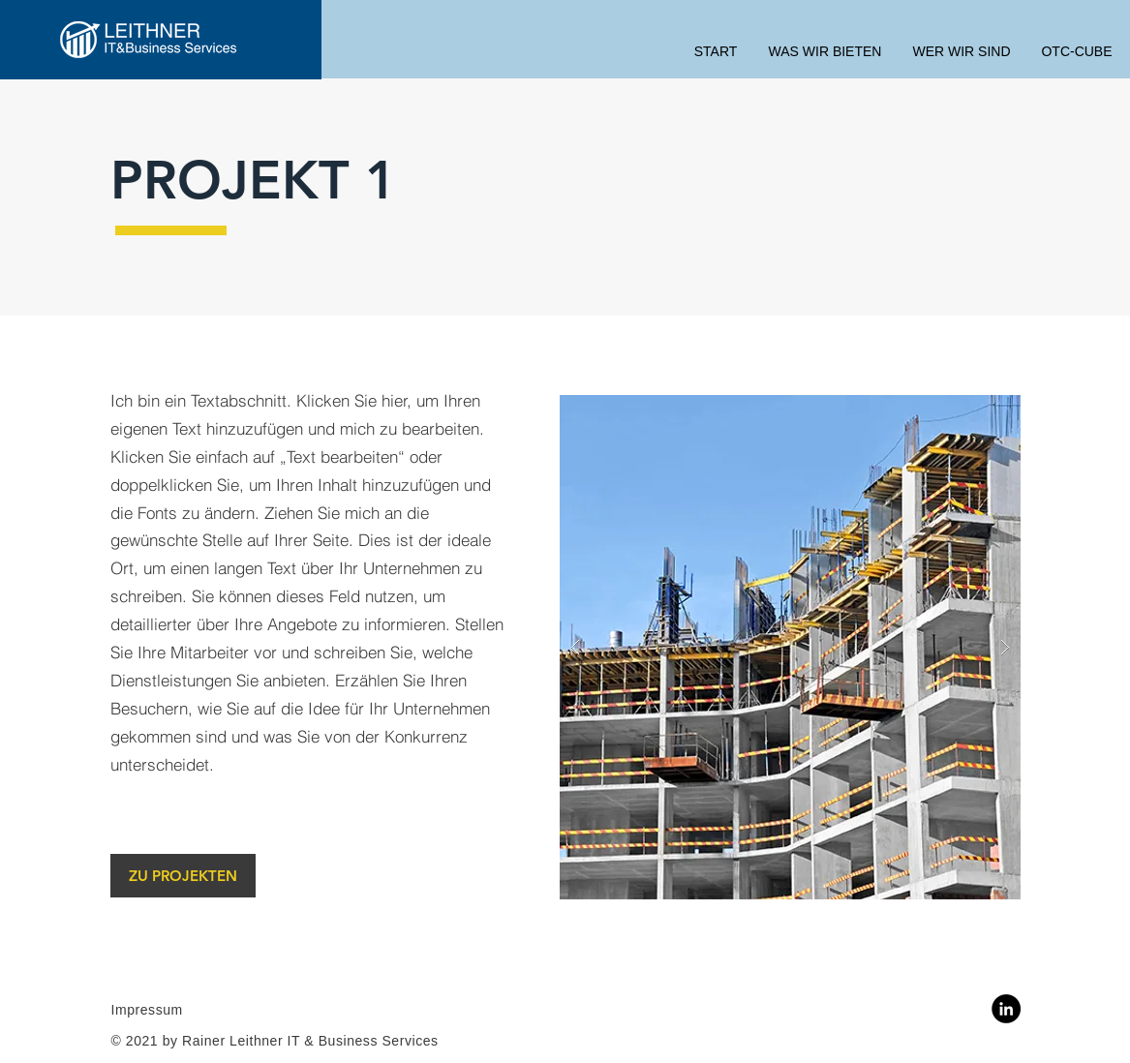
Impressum (147, 1009)
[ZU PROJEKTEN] (183, 875)
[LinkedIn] (1006, 1008)
